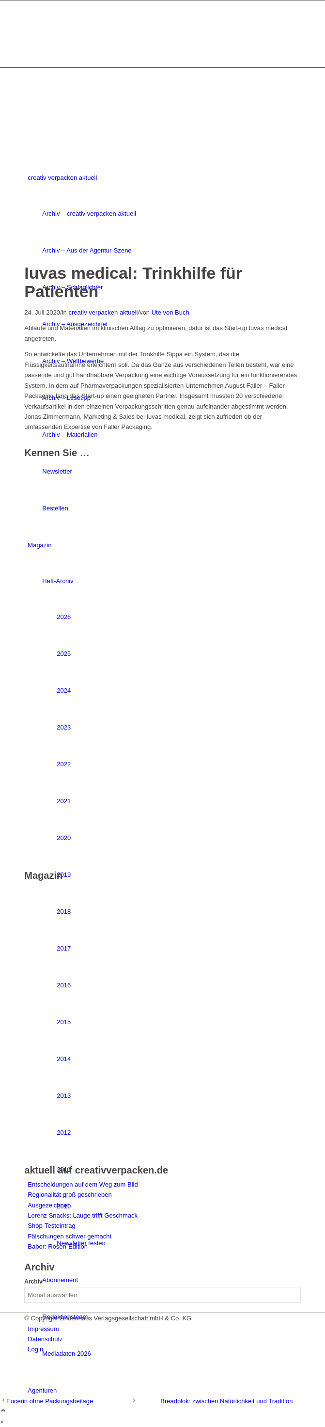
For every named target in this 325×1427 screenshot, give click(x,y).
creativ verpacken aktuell (103, 312)
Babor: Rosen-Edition (58, 1246)
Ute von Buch (170, 312)
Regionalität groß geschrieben (69, 1194)
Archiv (33, 1281)
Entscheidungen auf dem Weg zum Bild (83, 1184)
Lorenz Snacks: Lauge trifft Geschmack (83, 1215)
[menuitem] (164, 1329)
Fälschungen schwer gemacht (69, 1236)
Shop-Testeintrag (51, 1225)
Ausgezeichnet (48, 1205)
